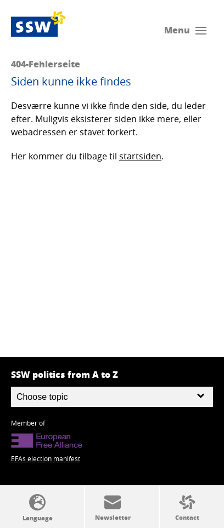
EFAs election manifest (45, 458)
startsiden (140, 156)
